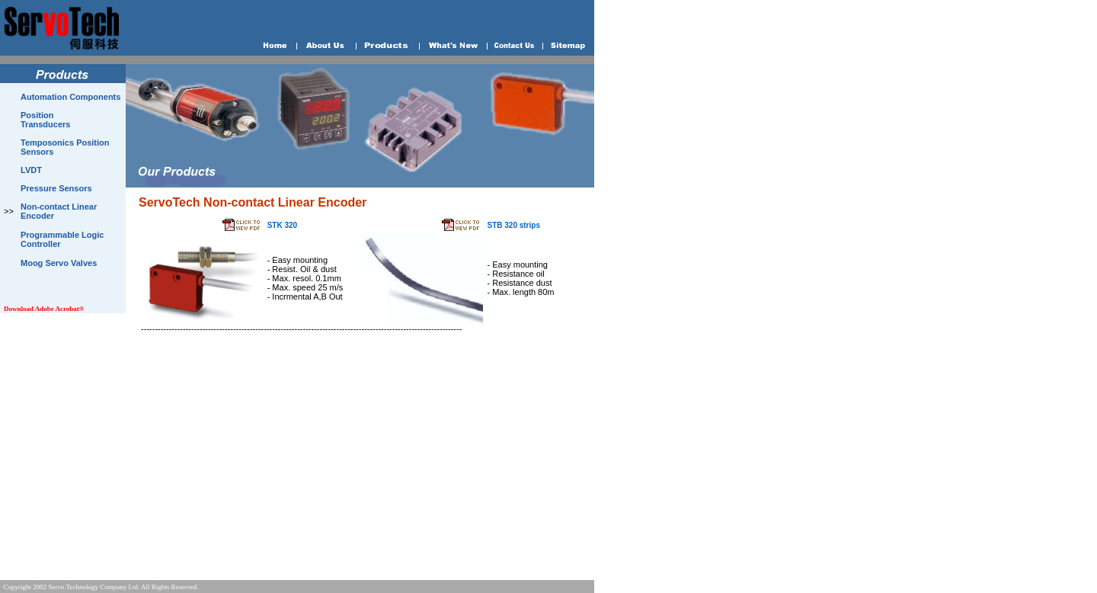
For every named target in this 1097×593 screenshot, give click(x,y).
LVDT (31, 170)
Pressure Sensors (56, 188)
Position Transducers (45, 120)
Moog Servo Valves (59, 263)
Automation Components (70, 96)
